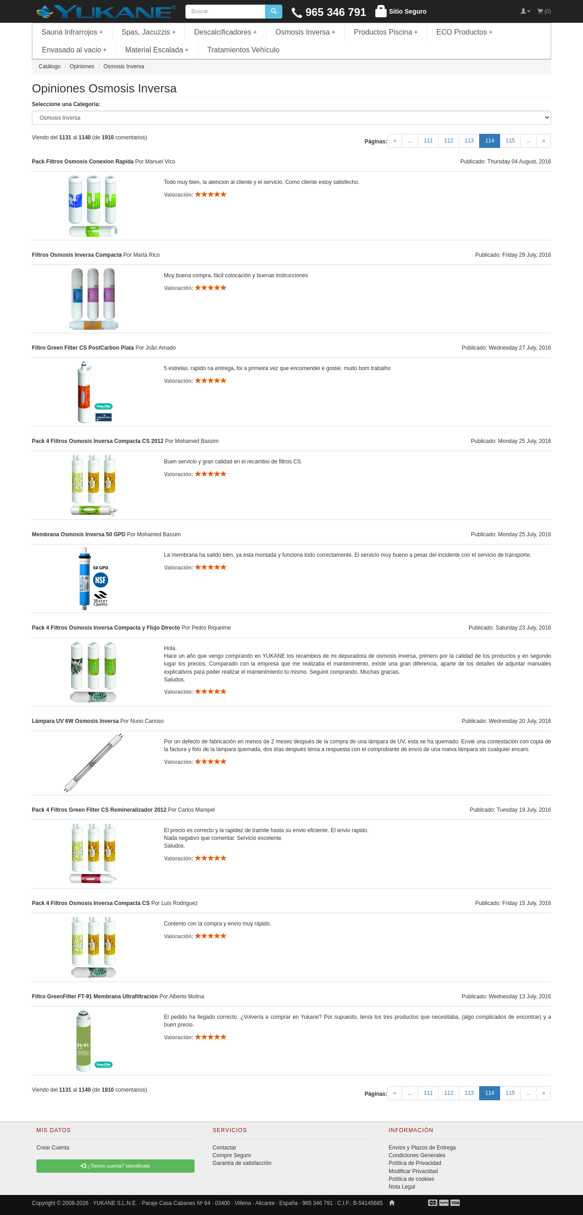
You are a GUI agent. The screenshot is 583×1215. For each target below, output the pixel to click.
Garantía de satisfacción (242, 1163)
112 (448, 140)
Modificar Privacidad (413, 1171)
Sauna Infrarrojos (72, 32)
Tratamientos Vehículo (243, 50)
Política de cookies (411, 1179)
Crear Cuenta (52, 1147)
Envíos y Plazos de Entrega (422, 1147)
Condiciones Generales (417, 1155)
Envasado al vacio (74, 50)
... (410, 140)
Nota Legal (402, 1187)
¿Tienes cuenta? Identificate (115, 1166)
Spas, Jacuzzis (149, 32)
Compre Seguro (232, 1155)
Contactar (224, 1147)
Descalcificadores (225, 32)
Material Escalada (157, 50)
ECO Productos (464, 32)
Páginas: (375, 141)
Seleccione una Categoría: (66, 104)
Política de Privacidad (415, 1163)
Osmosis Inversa (306, 32)
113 (469, 140)
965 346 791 (329, 12)
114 (492, 140)
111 (428, 140)
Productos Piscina (386, 32)
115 (510, 140)
